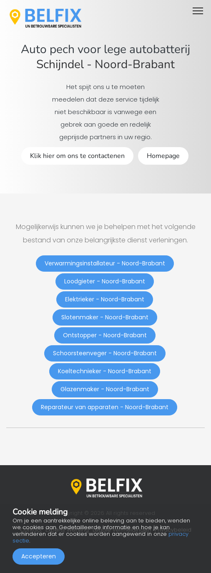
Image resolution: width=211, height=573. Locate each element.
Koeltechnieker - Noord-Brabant (104, 371)
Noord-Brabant (135, 64)
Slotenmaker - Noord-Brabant (104, 317)
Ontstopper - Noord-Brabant (105, 335)
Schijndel (60, 64)
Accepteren (38, 556)
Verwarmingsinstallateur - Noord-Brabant (105, 263)
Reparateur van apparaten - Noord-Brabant (104, 407)
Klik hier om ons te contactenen (77, 155)
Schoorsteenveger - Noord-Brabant (105, 353)
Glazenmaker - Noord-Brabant (104, 389)
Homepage (163, 155)
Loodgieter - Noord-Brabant (104, 281)
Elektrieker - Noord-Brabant (104, 299)
